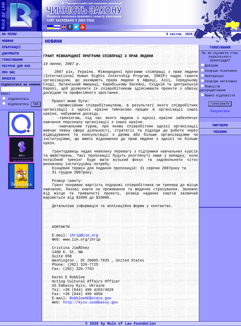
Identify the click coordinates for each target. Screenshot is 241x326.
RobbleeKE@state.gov (90, 298)
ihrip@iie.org (84, 235)
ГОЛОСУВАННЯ (11, 60)
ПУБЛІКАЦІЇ (10, 47)
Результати (219, 111)
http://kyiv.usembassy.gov (90, 302)
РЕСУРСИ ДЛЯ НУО (15, 66)
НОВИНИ (6, 41)
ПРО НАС (7, 72)
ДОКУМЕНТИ (9, 54)
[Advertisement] (220, 166)
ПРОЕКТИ (7, 79)
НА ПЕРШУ (8, 34)
